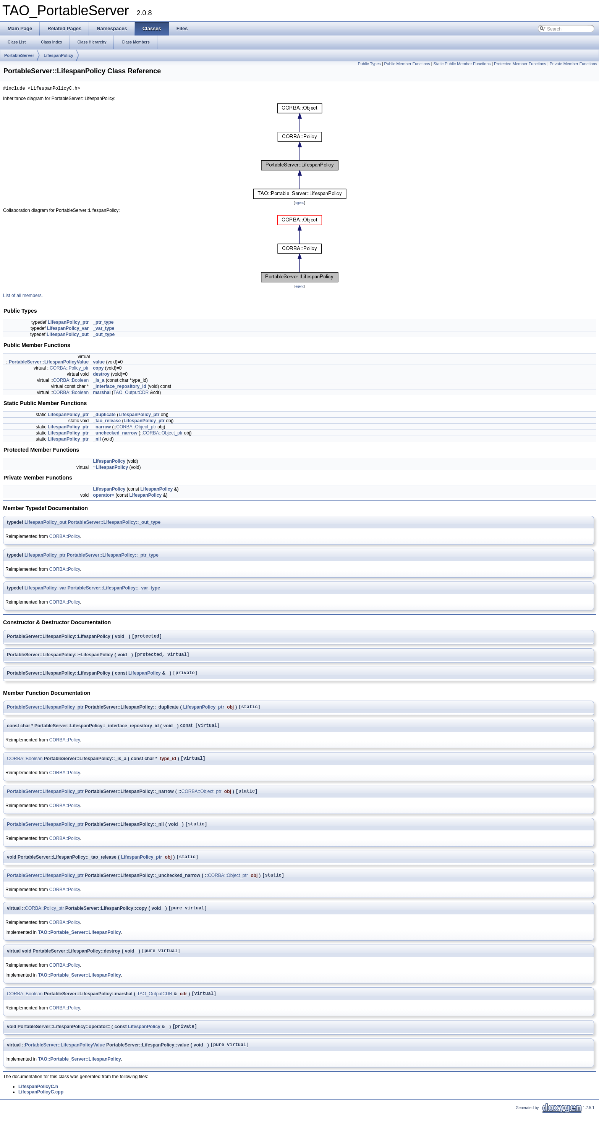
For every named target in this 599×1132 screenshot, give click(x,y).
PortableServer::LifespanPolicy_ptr (45, 712)
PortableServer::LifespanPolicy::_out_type (114, 523)
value (99, 363)
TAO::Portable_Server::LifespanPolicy (79, 945)
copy (98, 369)
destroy (101, 375)
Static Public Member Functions (462, 63)
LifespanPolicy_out (68, 335)
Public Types (369, 63)
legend (299, 204)
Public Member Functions (407, 63)
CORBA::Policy (64, 537)
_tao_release (107, 422)
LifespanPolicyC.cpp (40, 1110)
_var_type (103, 329)
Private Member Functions (573, 63)
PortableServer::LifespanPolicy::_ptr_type (113, 556)
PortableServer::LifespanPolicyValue (49, 363)
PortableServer (19, 55)
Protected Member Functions (520, 63)
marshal (101, 393)
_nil (97, 440)
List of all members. (23, 296)
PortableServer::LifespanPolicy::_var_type (114, 589)
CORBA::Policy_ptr (69, 369)
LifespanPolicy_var (68, 329)
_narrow (102, 428)
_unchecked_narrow (115, 434)
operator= (103, 496)
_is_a (98, 381)
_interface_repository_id (119, 387)
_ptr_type (103, 323)
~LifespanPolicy (110, 468)
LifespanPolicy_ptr (68, 323)
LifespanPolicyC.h (38, 1104)
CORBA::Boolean (71, 381)
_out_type (104, 335)
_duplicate (104, 415)
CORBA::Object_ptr (136, 428)
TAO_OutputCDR (131, 393)
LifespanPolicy (58, 55)
